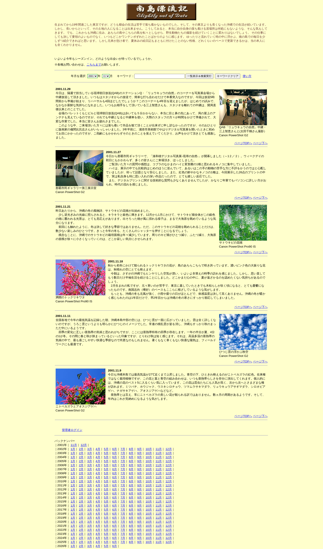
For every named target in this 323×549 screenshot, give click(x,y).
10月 (149, 449)
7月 (123, 449)
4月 (98, 449)
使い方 (247, 76)
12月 (84, 445)
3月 (89, 449)
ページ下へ (260, 143)
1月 (73, 449)
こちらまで (94, 64)
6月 (114, 449)
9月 (139, 449)
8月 (131, 449)
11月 (74, 445)
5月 (106, 449)
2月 (81, 449)
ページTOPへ (243, 143)
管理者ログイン (72, 430)
